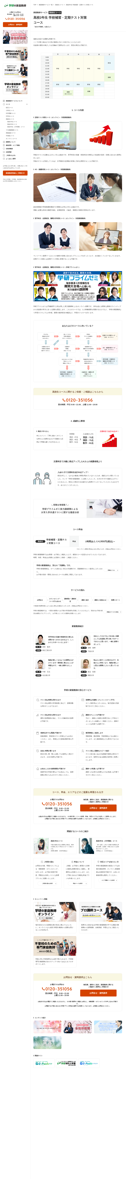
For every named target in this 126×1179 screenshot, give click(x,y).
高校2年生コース (12, 124)
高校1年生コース (12, 121)
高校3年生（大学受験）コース (16, 127)
